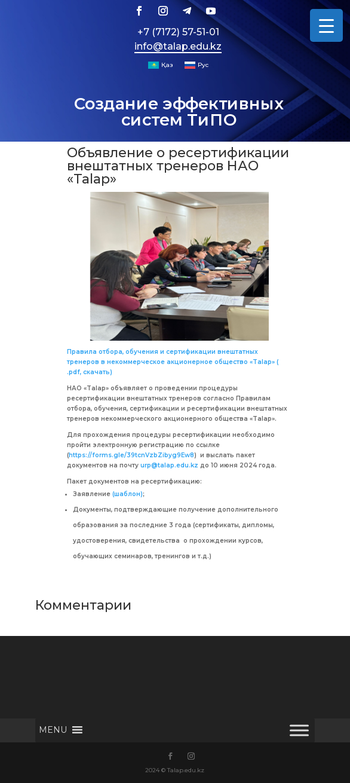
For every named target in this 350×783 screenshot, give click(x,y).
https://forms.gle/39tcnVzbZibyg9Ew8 (131, 455)
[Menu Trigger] (326, 25)
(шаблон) (127, 494)
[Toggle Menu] (299, 730)
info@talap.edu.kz (178, 46)
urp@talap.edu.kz (169, 465)
